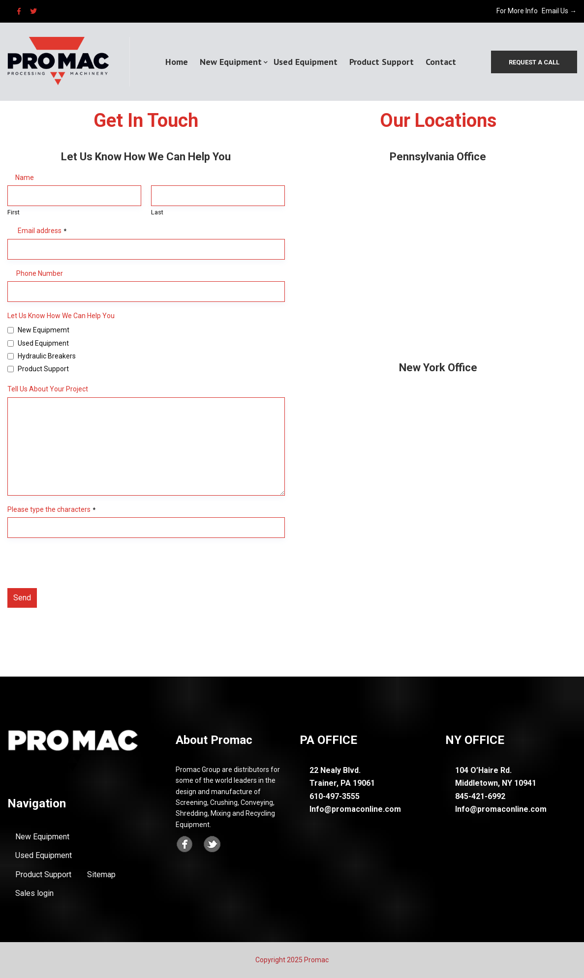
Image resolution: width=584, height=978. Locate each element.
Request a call (533, 62)
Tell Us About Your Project (47, 389)
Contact (441, 61)
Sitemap (101, 874)
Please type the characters (51, 509)
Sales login (34, 893)
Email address (42, 231)
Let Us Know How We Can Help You (61, 316)
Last (157, 212)
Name (24, 177)
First (13, 212)
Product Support (381, 61)
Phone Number (39, 273)
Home (176, 61)
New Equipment (231, 61)
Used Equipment (306, 61)
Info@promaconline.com (355, 809)
